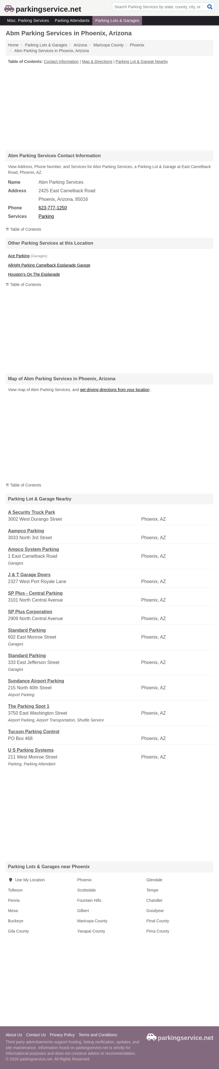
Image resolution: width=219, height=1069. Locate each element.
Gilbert (83, 910)
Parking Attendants (72, 20)
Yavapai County (91, 931)
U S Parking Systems (31, 750)
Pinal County (157, 921)
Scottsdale (86, 890)
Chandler (154, 900)
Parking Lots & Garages (117, 20)
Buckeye (15, 921)
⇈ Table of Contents (23, 229)
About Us (14, 1035)
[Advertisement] (109, 107)
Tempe (152, 890)
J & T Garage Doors (29, 574)
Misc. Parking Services (28, 20)
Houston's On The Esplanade (34, 274)
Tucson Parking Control (33, 731)
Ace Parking (18, 256)
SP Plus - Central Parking (35, 593)
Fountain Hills (89, 900)
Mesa (13, 910)
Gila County (18, 931)
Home (13, 45)
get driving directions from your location (115, 389)
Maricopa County (92, 921)
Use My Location (26, 880)
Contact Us (36, 1035)
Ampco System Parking (33, 549)
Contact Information (61, 61)
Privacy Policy (62, 1035)
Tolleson (15, 890)
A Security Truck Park (31, 512)
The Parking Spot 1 (28, 706)
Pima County (157, 931)
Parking (46, 216)
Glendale (154, 880)
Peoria (13, 900)
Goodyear (155, 910)
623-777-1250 (52, 207)
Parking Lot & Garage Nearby (141, 61)
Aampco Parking (26, 530)
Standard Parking (27, 630)
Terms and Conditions (98, 1035)
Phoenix (84, 880)
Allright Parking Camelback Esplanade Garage (49, 265)
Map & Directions (97, 61)
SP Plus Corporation (30, 611)
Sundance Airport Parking (36, 680)
